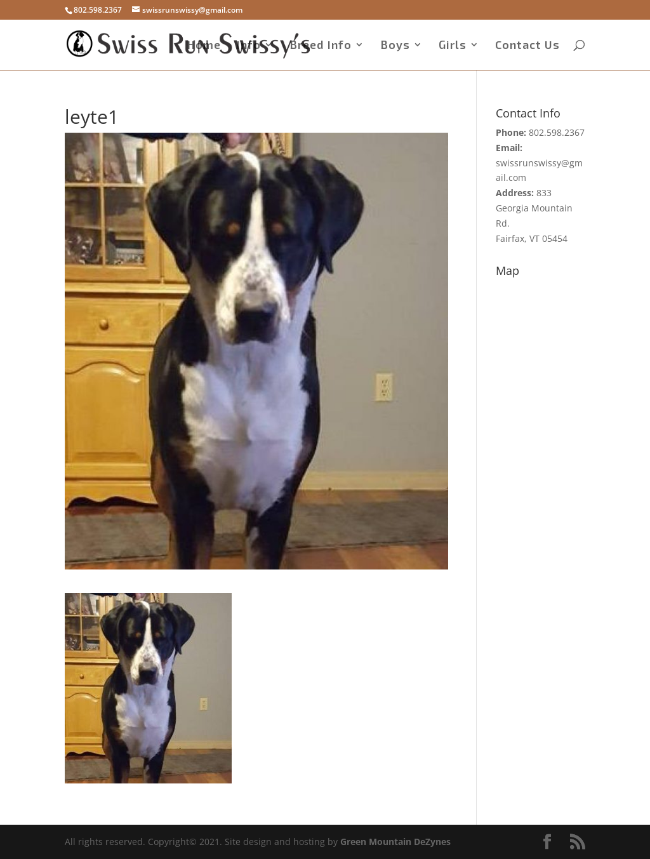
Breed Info (320, 45)
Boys (395, 45)
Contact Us (527, 45)
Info (249, 45)
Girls (453, 45)
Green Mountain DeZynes (395, 842)
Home (204, 45)
